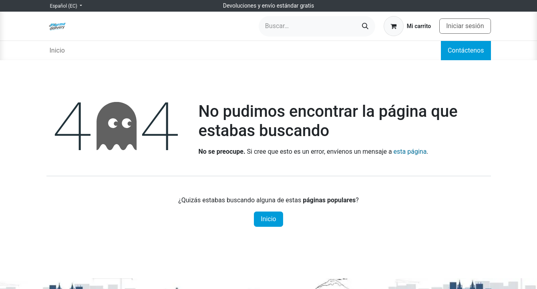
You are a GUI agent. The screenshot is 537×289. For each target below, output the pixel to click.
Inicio (268, 219)
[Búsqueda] (365, 26)
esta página (410, 151)
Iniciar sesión (465, 26)
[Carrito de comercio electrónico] (407, 26)
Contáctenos (466, 50)
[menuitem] (57, 51)
